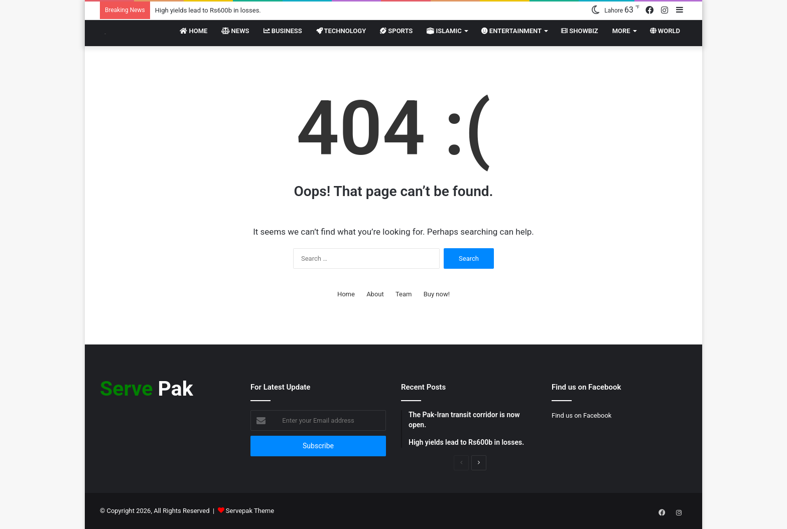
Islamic (444, 31)
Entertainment (511, 31)
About (375, 294)
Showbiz (579, 31)
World (665, 31)
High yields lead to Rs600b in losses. (208, 10)
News (235, 31)
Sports (396, 31)
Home (193, 31)
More (621, 31)
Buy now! (437, 294)
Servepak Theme (250, 510)
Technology (341, 31)
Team (404, 294)
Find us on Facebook (581, 415)
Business (283, 31)
